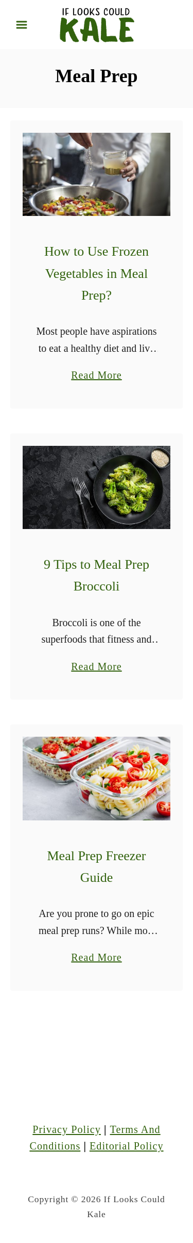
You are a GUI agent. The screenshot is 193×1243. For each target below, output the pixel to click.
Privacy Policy (66, 1129)
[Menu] (21, 24)
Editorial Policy (127, 1146)
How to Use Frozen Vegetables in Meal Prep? (96, 273)
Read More (96, 375)
